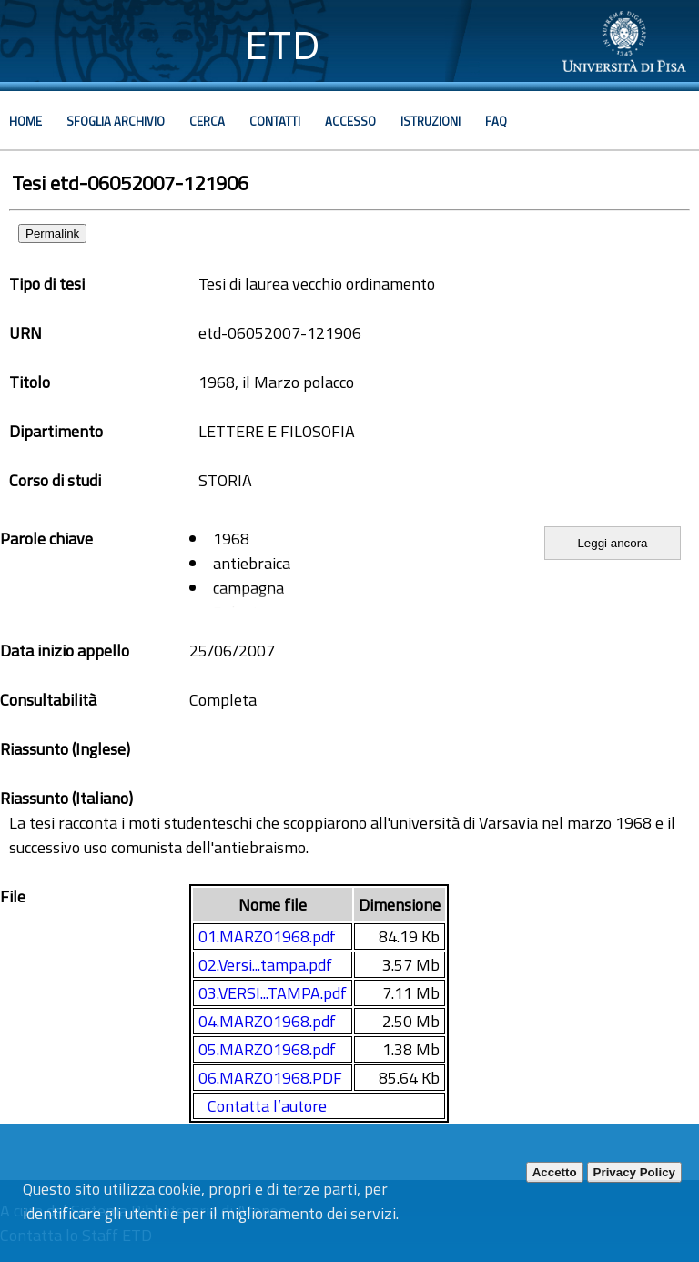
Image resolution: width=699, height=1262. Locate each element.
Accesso (350, 121)
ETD (282, 45)
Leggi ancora (612, 543)
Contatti (274, 121)
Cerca (207, 121)
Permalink (52, 233)
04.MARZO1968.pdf (267, 1021)
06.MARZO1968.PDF (270, 1077)
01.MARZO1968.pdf (267, 936)
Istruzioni (430, 121)
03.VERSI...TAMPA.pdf (272, 993)
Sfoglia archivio (115, 121)
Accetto (554, 1172)
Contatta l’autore (267, 1106)
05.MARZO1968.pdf (267, 1049)
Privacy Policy (634, 1172)
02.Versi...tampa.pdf (265, 964)
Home (25, 121)
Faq (496, 121)
